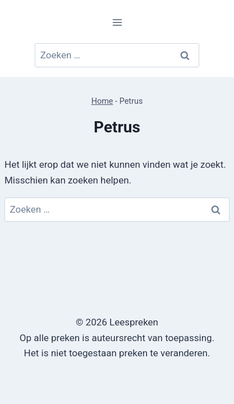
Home (102, 101)
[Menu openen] (117, 22)
